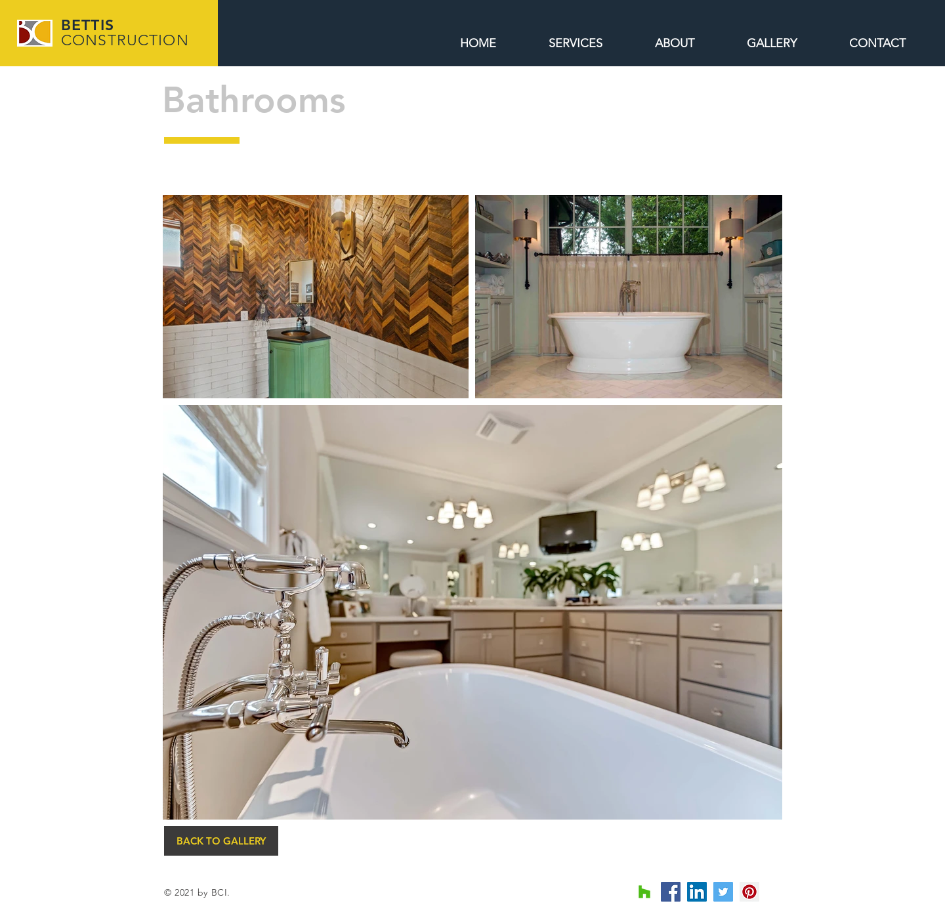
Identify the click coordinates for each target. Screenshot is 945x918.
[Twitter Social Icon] (723, 892)
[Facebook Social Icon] (671, 892)
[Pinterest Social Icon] (749, 892)
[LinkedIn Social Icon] (697, 892)
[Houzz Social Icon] (644, 892)
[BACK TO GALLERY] (221, 841)
